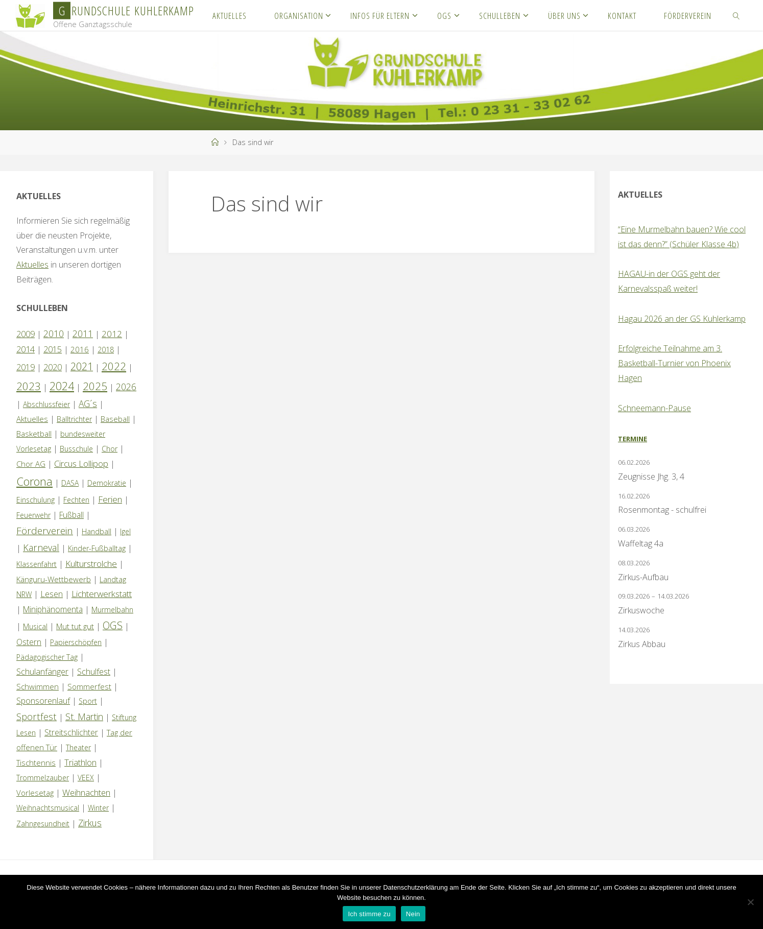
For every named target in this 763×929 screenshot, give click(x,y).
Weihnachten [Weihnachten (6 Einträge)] (86, 792)
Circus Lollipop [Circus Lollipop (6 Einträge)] (81, 463)
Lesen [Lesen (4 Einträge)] (51, 594)
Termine (632, 438)
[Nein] (750, 902)
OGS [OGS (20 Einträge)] (113, 625)
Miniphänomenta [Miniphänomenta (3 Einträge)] (53, 609)
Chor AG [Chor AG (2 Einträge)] (30, 464)
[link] (736, 15)
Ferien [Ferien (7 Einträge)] (110, 499)
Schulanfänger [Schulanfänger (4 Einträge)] (42, 671)
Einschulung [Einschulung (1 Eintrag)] (35, 500)
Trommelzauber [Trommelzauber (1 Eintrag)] (42, 777)
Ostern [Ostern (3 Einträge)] (28, 642)
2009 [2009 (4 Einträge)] (25, 334)
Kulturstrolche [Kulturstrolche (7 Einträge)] (91, 563)
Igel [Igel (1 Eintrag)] (125, 531)
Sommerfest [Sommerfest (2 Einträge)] (89, 686)
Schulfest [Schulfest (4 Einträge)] (93, 671)
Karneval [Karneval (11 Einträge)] (41, 547)
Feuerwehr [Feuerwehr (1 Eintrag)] (33, 515)
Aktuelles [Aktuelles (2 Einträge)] (32, 419)
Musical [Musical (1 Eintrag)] (35, 626)
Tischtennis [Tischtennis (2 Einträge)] (36, 762)
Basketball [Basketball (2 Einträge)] (34, 433)
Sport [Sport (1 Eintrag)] (88, 701)
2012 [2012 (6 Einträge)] (112, 334)
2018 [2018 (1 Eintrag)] (106, 349)
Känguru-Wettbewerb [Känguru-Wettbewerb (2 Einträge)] (53, 579)
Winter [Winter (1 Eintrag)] (98, 808)
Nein (413, 914)
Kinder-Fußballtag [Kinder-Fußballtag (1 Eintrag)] (97, 548)
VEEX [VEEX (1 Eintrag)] (86, 777)
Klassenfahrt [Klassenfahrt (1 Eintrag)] (36, 564)
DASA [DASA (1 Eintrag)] (70, 483)
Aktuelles (32, 264)
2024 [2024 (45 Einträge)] (62, 385)
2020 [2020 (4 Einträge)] (52, 367)
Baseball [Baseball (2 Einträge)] (115, 419)
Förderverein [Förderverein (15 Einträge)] (44, 530)
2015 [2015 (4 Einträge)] (52, 349)
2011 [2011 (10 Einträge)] (83, 333)
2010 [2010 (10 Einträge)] (53, 333)
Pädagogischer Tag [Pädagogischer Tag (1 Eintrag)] (47, 657)
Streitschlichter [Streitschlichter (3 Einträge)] (71, 732)
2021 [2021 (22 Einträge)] (81, 366)
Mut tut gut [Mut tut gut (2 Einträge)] (75, 626)
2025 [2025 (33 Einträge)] (95, 386)
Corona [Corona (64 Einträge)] (34, 481)
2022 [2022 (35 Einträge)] (114, 366)
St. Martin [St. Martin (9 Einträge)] (84, 716)
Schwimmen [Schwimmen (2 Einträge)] (37, 686)
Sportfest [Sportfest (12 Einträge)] (36, 716)
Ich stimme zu (369, 914)
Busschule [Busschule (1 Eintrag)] (76, 449)
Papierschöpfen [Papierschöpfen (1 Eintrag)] (76, 642)
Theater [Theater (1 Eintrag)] (78, 747)
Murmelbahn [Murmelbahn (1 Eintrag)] (112, 609)
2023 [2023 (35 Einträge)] (28, 386)
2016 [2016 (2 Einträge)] (79, 349)
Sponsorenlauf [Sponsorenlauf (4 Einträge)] (43, 700)
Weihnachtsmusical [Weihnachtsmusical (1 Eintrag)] (47, 808)
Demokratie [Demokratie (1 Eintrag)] (106, 483)
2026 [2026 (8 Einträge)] (126, 386)
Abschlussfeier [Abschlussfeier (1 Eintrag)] (46, 404)
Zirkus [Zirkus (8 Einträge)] (90, 823)
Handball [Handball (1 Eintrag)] (96, 531)
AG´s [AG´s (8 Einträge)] (88, 403)
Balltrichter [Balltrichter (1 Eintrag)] (74, 419)
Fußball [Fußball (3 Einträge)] (71, 514)
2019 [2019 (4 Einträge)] (25, 367)
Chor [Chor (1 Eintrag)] (109, 449)
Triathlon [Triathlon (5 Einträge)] (80, 762)
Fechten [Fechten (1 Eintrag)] (76, 500)
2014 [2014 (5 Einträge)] (25, 349)
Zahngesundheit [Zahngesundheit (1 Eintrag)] (42, 823)
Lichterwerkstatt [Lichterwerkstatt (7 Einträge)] (101, 594)
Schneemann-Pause (654, 408)
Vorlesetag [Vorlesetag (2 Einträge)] (35, 793)
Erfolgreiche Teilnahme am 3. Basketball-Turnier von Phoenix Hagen (674, 363)
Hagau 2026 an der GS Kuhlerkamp (682, 318)
